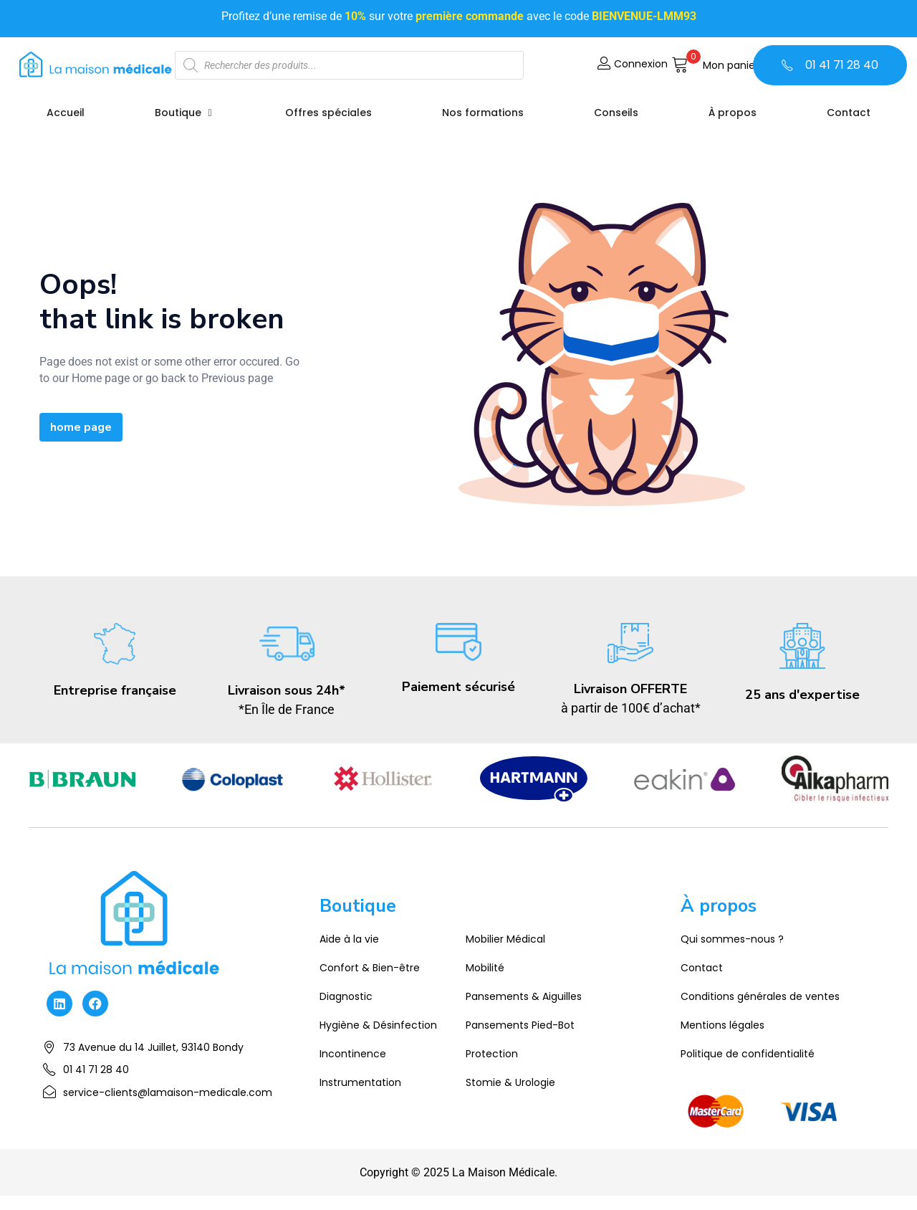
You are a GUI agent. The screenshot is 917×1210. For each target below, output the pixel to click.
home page (81, 427)
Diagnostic (346, 996)
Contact (702, 968)
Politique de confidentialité (748, 1054)
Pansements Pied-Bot (520, 1025)
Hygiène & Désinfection (378, 1025)
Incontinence (353, 1054)
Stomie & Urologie (510, 1082)
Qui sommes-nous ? (732, 939)
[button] (715, 65)
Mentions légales (722, 1025)
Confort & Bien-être (370, 968)
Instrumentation (360, 1082)
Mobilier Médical (505, 939)
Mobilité (485, 968)
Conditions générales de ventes (760, 996)
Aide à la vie (349, 939)
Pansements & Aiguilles (524, 996)
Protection (492, 1054)
